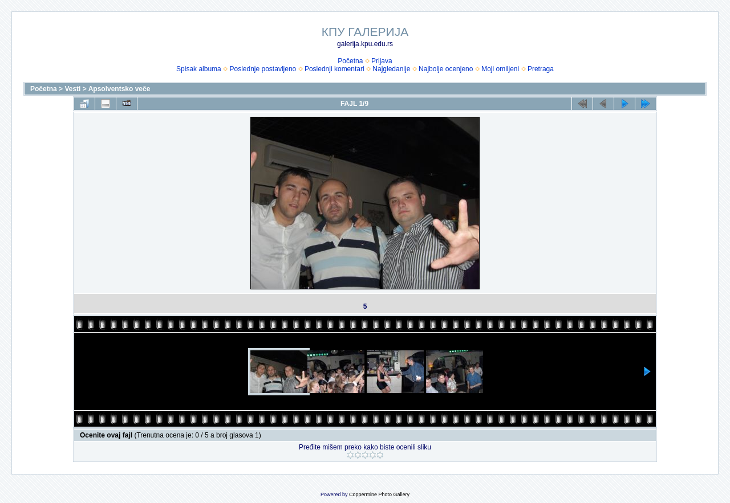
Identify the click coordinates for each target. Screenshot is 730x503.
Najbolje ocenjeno (446, 69)
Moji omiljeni (500, 69)
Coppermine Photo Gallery (379, 494)
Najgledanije (391, 69)
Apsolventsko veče (119, 89)
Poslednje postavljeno (262, 69)
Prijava (381, 61)
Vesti (72, 89)
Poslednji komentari (334, 69)
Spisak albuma (198, 69)
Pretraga (541, 69)
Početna (350, 61)
